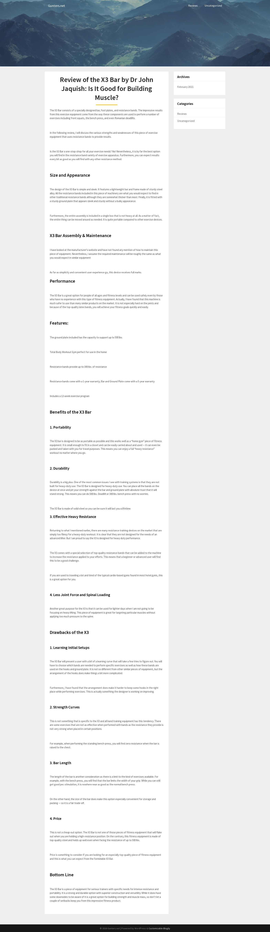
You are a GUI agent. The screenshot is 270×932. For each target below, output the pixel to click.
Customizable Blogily (159, 928)
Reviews (193, 5)
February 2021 (185, 87)
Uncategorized (213, 5)
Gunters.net (56, 5)
